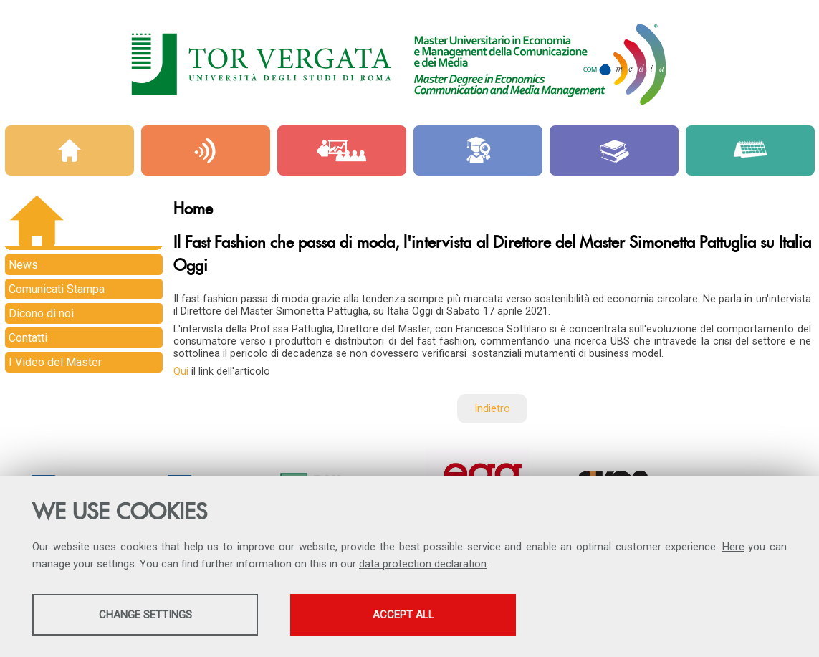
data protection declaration (423, 563)
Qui (182, 371)
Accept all (403, 614)
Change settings (145, 614)
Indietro (492, 409)
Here (733, 546)
